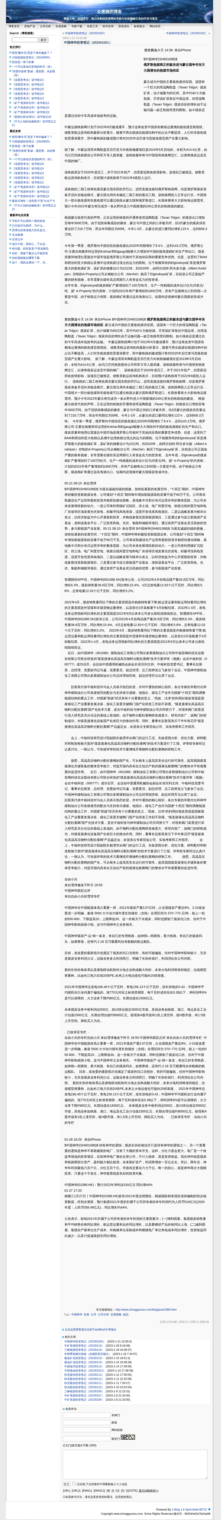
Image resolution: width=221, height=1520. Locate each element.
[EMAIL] (87, 1490)
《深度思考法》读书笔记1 (28, 80)
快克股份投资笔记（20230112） (84, 1379)
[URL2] (76, 1490)
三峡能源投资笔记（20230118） (84, 1349)
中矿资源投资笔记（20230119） (84, 1345)
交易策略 (115, 1314)
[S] (122, 1490)
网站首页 (155, 26)
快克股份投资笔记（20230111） (84, 1383)
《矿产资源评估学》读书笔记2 (31, 107)
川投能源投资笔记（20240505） (32, 57)
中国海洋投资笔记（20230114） (84, 1366)
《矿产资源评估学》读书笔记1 (31, 103)
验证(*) (116, 1438)
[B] (108, 1490)
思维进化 (123, 26)
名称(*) (116, 1415)
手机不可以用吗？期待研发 (28, 221)
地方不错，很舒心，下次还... (29, 244)
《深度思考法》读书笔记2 (28, 84)
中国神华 (76, 1314)
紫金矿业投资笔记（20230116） (84, 1358)
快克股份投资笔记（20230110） (84, 1387)
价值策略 (61, 26)
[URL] (66, 1490)
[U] (117, 1490)
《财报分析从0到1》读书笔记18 (31, 116)
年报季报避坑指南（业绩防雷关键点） (87, 1354)
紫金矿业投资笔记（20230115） (84, 1362)
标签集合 (139, 26)
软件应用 (108, 26)
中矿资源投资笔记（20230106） (84, 1399)
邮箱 (114, 1422)
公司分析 (45, 26)
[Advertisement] (103, 80)
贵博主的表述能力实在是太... (29, 230)
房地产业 (29, 26)
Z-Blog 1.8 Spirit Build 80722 (189, 1509)
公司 (93, 1314)
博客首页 (14, 26)
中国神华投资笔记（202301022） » (188, 33)
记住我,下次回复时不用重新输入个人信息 (102, 1484)
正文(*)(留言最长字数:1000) (80, 1445)
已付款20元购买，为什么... (28, 225)
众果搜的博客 (109, 11)
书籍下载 (76, 26)
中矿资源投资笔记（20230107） (84, 1395)
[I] (113, 1490)
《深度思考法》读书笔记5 (28, 89)
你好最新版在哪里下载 (26, 258)
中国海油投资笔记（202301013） (85, 1370)
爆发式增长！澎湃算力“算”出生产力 (33, 200)
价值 (86, 1314)
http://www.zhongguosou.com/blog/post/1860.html (146, 1309)
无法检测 (17, 234)
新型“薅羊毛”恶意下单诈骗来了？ (32, 52)
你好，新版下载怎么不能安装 (30, 253)
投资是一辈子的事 (23, 62)
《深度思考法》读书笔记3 (28, 98)
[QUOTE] (131, 1490)
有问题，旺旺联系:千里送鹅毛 (30, 248)
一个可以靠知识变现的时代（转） (32, 66)
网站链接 (117, 1430)
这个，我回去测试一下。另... (29, 262)
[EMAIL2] (99, 1490)
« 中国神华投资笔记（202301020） (84, 33)
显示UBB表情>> (149, 1490)
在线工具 (92, 26)
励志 (126, 1314)
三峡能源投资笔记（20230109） (84, 1391)
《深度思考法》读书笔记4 (28, 93)
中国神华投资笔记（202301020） (85, 1341)
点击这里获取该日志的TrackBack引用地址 (90, 1329)
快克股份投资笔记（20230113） (84, 1374)
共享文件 (17, 239)
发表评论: (71, 1409)
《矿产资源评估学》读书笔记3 (31, 112)
